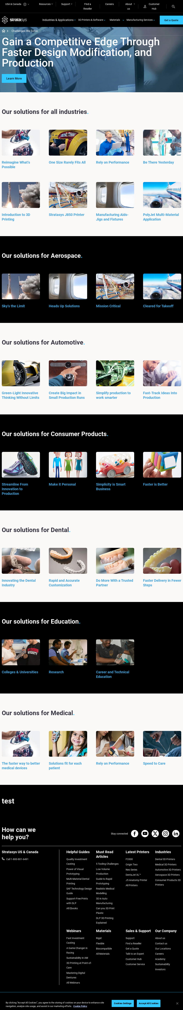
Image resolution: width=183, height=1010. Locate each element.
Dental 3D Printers (165, 859)
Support (65, 4)
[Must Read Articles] (109, 856)
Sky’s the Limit (13, 306)
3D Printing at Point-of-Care (79, 965)
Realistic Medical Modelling (105, 891)
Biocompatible (104, 948)
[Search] (173, 6)
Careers (109, 4)
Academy (160, 959)
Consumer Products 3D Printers (168, 882)
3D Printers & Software (90, 19)
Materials (115, 19)
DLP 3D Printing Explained (104, 920)
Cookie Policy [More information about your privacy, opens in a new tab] (80, 1006)
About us (128, 6)
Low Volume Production (103, 871)
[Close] (177, 1003)
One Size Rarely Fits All (67, 162)
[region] (91, 1003)
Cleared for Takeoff (158, 306)
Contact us (161, 943)
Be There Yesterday (158, 162)
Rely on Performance (112, 162)
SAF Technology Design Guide (79, 891)
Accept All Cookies (149, 1003)
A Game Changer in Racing (77, 950)
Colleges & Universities (20, 672)
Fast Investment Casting (75, 940)
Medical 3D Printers (165, 864)
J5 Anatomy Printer (136, 880)
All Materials (103, 953)
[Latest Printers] (139, 853)
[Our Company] (168, 932)
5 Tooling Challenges (107, 863)
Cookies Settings (123, 1003)
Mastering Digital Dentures (75, 975)
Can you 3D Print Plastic (105, 910)
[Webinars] (79, 932)
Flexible (100, 943)
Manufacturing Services (140, 19)
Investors (160, 969)
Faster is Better (155, 484)
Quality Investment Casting (76, 861)
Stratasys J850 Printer (66, 215)
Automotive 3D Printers (168, 869)
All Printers (132, 885)
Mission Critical (108, 306)
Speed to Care (154, 763)
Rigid (99, 938)
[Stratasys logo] (14, 20)
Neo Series (131, 869)
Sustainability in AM (77, 957)
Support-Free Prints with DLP (77, 901)
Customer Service (135, 964)
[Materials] (109, 932)
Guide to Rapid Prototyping (104, 881)
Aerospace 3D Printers (167, 874)
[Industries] (168, 853)
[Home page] (2, 31)
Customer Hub (152, 6)
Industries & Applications (57, 20)
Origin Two (132, 864)
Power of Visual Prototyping (75, 871)
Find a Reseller (87, 6)
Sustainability (162, 964)
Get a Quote (132, 948)
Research (56, 672)
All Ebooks (72, 908)
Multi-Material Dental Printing (77, 881)
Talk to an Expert (135, 953)
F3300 (129, 859)
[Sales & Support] (139, 932)
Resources (45, 4)
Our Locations (163, 948)
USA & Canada (17, 4)
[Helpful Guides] (79, 853)
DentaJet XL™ (133, 874)
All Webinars (73, 982)
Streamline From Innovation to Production (15, 489)
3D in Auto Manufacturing (104, 901)
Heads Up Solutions (64, 306)
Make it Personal (62, 484)
